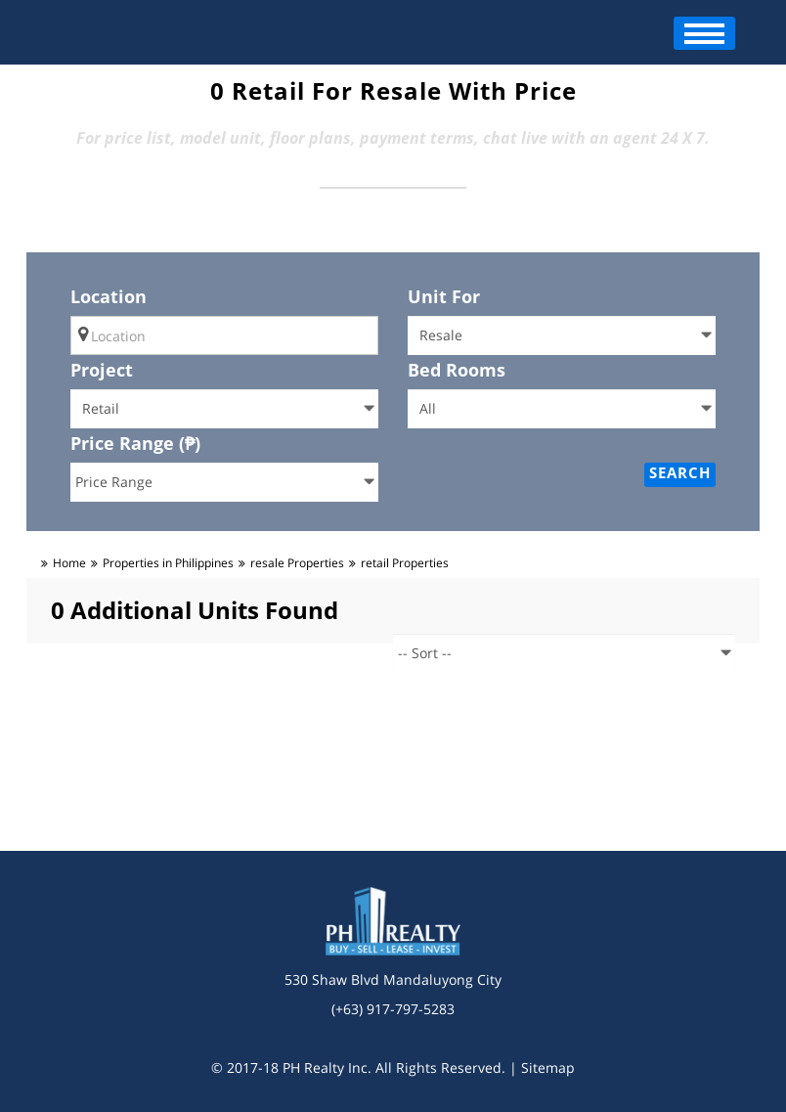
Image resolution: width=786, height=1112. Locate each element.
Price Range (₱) (135, 443)
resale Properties (297, 563)
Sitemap (548, 1067)
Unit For (444, 296)
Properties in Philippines (168, 563)
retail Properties (405, 563)
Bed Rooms (456, 369)
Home (69, 563)
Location (108, 296)
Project (101, 369)
